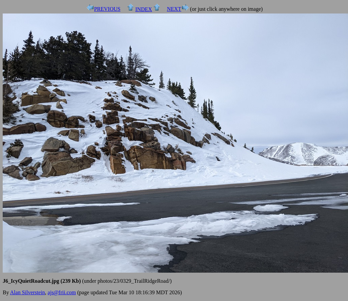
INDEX (143, 9)
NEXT (174, 9)
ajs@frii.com (62, 292)
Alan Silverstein (27, 292)
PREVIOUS (107, 9)
